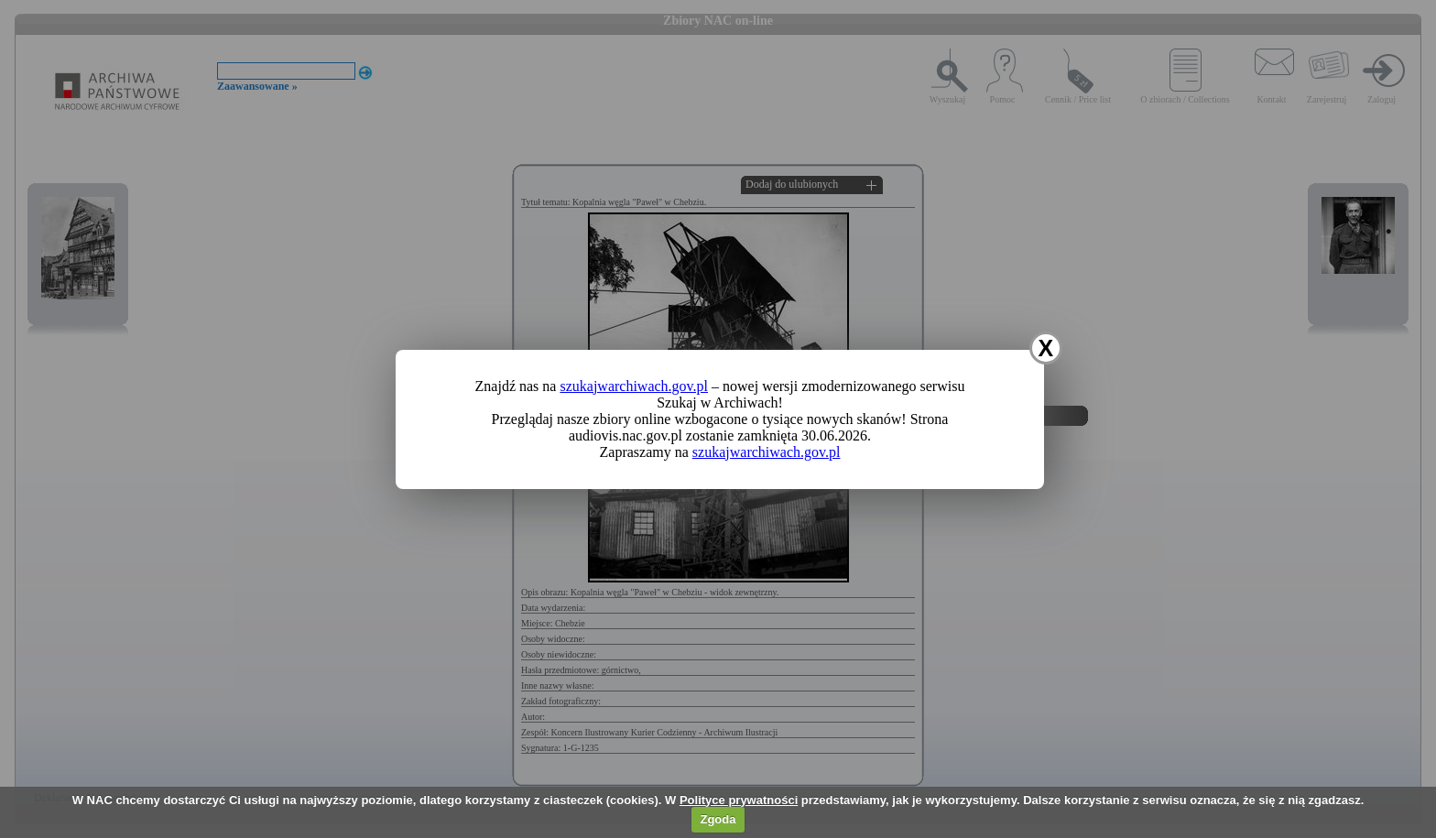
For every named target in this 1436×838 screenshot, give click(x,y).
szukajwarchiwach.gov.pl (634, 386)
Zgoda (717, 819)
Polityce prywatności (739, 800)
